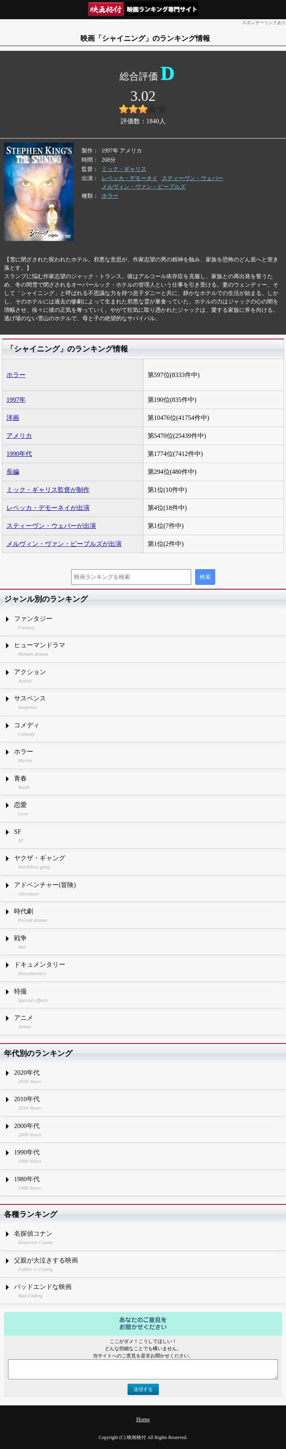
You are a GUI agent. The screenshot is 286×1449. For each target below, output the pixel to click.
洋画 (12, 417)
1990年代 (19, 453)
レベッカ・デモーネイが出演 (48, 507)
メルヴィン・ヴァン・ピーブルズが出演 (64, 543)
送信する (143, 1389)
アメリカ (19, 435)
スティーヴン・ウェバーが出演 (51, 525)
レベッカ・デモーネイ (130, 178)
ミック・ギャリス (124, 169)
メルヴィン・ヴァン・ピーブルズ (144, 187)
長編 (12, 471)
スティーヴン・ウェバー (192, 178)
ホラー (110, 196)
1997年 (16, 399)
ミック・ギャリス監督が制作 (48, 489)
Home (143, 1420)
